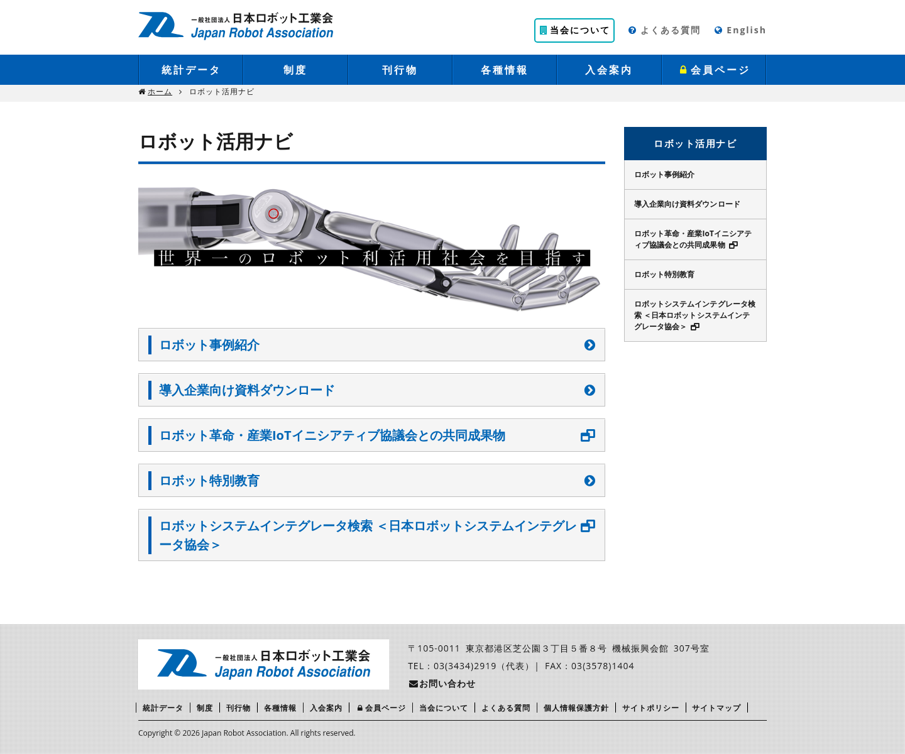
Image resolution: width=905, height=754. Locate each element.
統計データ (191, 70)
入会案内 (609, 70)
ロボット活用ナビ (695, 143)
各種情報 (505, 70)
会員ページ (713, 70)
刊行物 (400, 70)
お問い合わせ (442, 683)
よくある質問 (664, 30)
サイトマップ (716, 707)
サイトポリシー (650, 707)
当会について (574, 30)
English (740, 30)
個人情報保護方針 (576, 707)
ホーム (160, 91)
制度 (295, 70)
